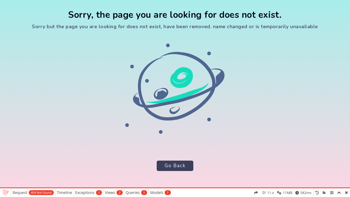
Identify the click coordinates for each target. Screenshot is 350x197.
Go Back (174, 166)
